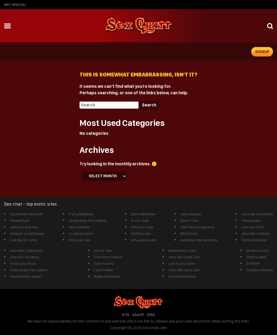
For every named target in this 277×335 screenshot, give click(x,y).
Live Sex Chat (252, 227)
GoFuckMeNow (143, 214)
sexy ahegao (190, 214)
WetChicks (188, 233)
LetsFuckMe (103, 270)
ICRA (151, 315)
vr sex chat (140, 220)
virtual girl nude (143, 240)
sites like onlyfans (256, 233)
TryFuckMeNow (81, 214)
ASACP (138, 315)
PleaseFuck (19, 220)
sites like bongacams (197, 227)
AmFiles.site (140, 233)
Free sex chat (142, 227)
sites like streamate (257, 214)
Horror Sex (103, 250)
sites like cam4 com (184, 257)
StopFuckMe (256, 257)
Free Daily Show (23, 263)
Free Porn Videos (108, 257)
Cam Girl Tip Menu (24, 257)
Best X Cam (189, 220)
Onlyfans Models (259, 270)
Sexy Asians (251, 220)
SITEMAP (253, 263)
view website (79, 227)
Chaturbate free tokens (88, 220)
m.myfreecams (81, 233)
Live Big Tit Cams (23, 240)
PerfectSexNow (254, 240)
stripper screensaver (27, 233)
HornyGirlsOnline (182, 276)
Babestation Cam (182, 250)
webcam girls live (24, 227)
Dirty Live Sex (80, 240)
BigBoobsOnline (107, 276)
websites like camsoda (198, 240)
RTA (125, 315)
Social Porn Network (26, 214)
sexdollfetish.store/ (26, 276)
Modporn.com (257, 250)
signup (262, 51)
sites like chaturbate (26, 250)
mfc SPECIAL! (15, 4)
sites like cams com (184, 270)
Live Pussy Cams (182, 263)
